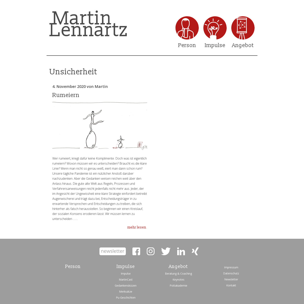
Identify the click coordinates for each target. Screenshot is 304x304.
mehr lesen (136, 227)
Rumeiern (65, 95)
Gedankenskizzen (125, 285)
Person (187, 45)
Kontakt (231, 285)
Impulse (215, 45)
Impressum (231, 267)
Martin (101, 86)
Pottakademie (178, 285)
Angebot (243, 45)
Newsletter (231, 279)
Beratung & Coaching (178, 273)
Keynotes (178, 279)
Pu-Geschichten (126, 297)
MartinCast (126, 279)
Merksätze (125, 291)
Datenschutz (231, 273)
